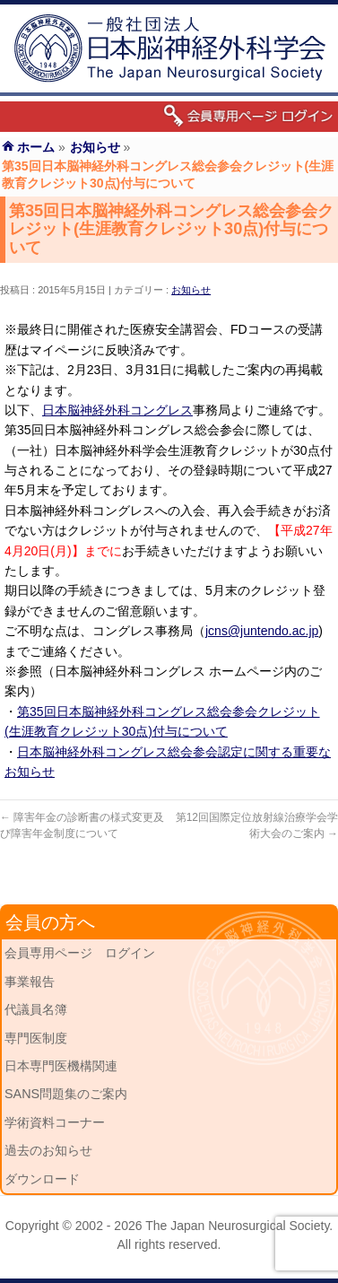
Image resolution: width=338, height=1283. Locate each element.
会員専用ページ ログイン (79, 953)
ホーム (36, 147)
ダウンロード (42, 1179)
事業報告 (29, 981)
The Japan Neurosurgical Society (237, 1225)
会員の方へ (50, 922)
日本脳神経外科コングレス (117, 410)
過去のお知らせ (48, 1150)
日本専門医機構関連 (60, 1066)
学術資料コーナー (54, 1122)
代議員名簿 (35, 1009)
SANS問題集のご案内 (65, 1094)
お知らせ (191, 289)
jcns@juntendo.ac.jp (261, 631)
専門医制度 (35, 1038)
